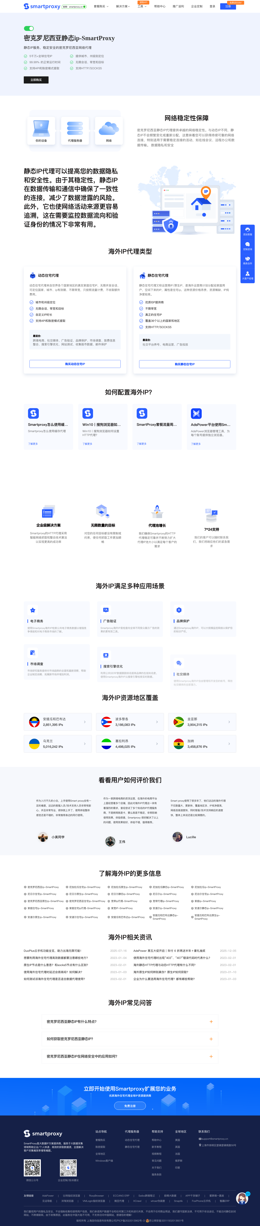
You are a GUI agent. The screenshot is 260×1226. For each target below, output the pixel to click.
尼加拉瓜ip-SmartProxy (208, 887)
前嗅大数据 (170, 1195)
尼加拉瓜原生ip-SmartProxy (126, 887)
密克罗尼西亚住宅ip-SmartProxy (87, 901)
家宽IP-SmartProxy (122, 908)
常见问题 (156, 1160)
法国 (177, 1154)
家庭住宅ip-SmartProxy (41, 908)
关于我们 (156, 1167)
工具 (142, 6)
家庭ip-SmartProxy (205, 901)
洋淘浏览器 (67, 1201)
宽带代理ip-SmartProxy (166, 901)
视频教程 (156, 1154)
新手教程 (156, 1147)
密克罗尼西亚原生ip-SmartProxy (46, 901)
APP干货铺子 (192, 1195)
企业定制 (197, 6)
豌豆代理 (119, 1201)
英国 (177, 1147)
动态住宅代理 (132, 1140)
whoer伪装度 (158, 1201)
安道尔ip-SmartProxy (165, 908)
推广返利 (178, 6)
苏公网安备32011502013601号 (166, 1220)
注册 (228, 6)
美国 (177, 1140)
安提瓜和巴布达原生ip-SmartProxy (207, 917)
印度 (177, 1167)
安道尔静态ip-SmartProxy (209, 908)
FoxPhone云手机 (201, 1201)
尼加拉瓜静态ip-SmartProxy (168, 887)
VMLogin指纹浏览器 (94, 1201)
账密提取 (100, 1147)
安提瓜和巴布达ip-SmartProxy (128, 917)
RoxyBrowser (96, 1195)
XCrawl (137, 1201)
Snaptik (178, 1201)
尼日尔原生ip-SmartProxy (83, 894)
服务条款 (156, 1174)
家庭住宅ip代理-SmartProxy (84, 908)
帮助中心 (160, 6)
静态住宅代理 (132, 1147)
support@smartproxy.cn (215, 1138)
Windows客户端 (104, 1160)
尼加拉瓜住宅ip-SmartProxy (84, 887)
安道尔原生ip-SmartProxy (42, 917)
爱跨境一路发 (216, 1195)
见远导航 (47, 1201)
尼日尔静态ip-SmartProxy (125, 894)
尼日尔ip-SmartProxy (165, 894)
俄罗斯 (178, 1160)
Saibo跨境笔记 (147, 1195)
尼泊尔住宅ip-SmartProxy (209, 894)
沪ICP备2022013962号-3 (130, 1220)
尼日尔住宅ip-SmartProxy (42, 894)
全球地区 (100, 1154)
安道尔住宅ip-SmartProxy (83, 917)
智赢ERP (225, 1201)
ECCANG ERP (121, 1195)
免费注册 (130, 1106)
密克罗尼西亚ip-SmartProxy (43, 887)
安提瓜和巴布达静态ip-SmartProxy (165, 917)
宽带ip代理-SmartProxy (124, 901)
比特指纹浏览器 (71, 1195)
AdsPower (48, 1195)
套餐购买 (101, 6)
